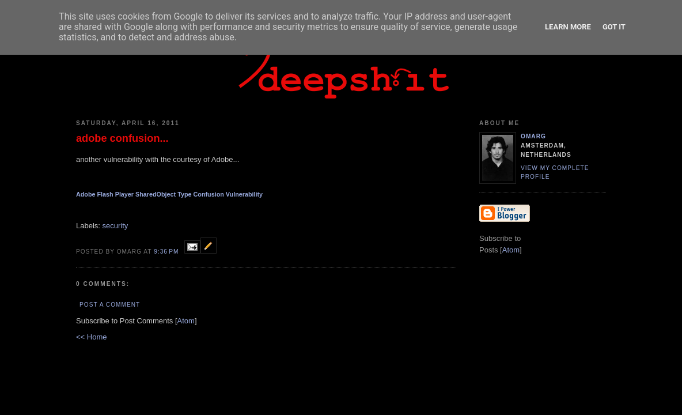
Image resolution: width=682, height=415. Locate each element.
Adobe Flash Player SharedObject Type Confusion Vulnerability (169, 194)
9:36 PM (167, 251)
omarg (533, 136)
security (115, 225)
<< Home (91, 337)
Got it (614, 26)
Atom (186, 320)
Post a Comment (109, 304)
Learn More (568, 26)
